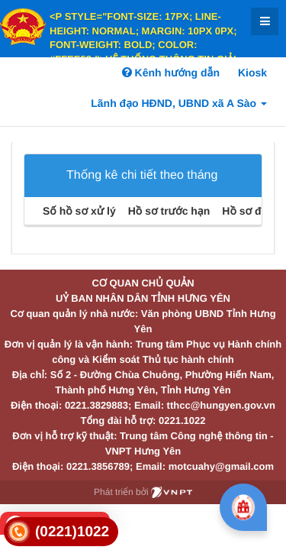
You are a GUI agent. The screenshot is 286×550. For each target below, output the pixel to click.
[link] (61, 532)
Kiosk (252, 72)
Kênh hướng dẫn (171, 72)
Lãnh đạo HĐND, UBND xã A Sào (179, 103)
